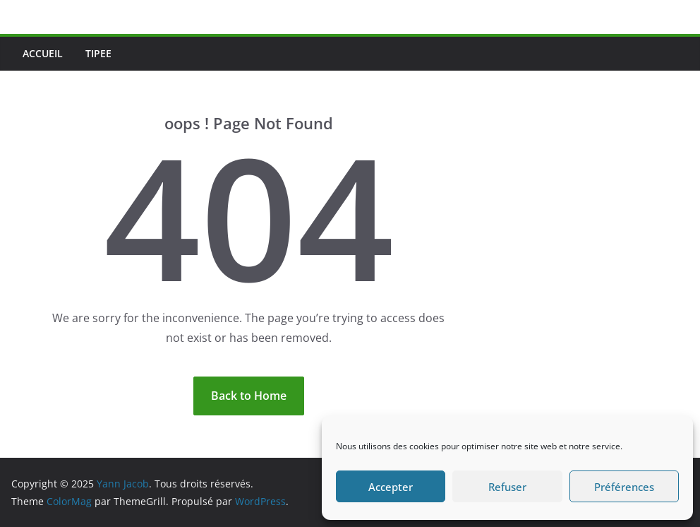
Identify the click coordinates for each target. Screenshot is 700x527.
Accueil (43, 53)
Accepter (390, 487)
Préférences (624, 487)
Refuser (507, 487)
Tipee (98, 53)
